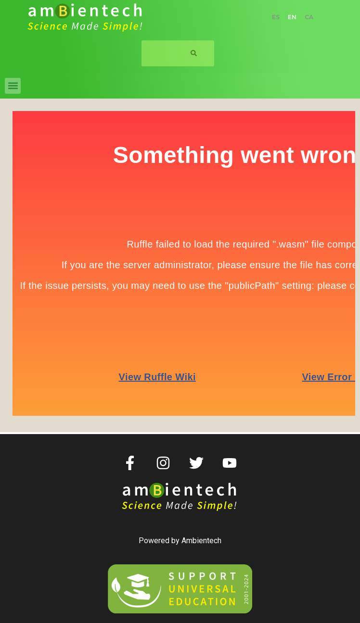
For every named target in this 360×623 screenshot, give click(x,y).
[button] (13, 86)
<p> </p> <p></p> (180, 259)
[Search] (194, 53)
